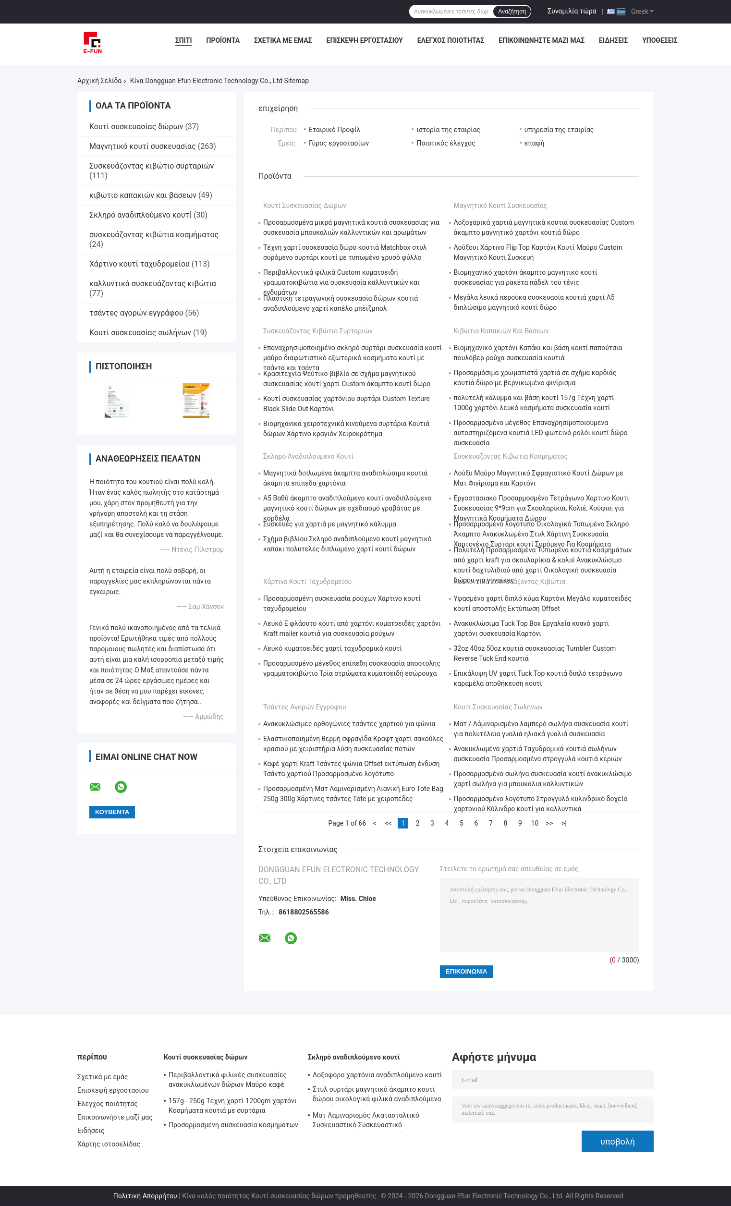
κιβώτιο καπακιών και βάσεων (142, 195)
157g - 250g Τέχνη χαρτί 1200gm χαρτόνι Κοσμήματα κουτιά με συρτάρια (233, 1105)
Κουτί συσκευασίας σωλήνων (140, 332)
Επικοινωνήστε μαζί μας (542, 40)
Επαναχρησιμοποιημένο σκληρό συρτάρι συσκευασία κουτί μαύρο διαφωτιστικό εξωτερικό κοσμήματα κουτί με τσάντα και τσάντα (352, 358)
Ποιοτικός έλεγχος (445, 143)
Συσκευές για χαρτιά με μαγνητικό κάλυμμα (329, 524)
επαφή (534, 143)
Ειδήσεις (613, 40)
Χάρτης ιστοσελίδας (108, 1144)
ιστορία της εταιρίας (448, 130)
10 (535, 823)
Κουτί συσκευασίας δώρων (136, 126)
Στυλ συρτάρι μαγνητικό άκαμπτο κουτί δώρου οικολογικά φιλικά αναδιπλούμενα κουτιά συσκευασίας (377, 1095)
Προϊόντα (223, 40)
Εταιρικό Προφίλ (334, 130)
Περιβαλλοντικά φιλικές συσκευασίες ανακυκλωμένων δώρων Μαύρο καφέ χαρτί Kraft (228, 1081)
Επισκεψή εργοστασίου (365, 40)
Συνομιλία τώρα (572, 11)
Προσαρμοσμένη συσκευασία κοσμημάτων (233, 1125)
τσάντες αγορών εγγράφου (136, 312)
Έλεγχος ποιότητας (450, 40)
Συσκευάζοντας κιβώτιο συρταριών (151, 166)
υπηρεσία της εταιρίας (559, 130)
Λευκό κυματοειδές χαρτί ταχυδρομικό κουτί (332, 648)
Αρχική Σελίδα (99, 81)
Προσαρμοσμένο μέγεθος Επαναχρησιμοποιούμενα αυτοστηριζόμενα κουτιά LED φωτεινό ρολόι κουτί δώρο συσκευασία (541, 433)
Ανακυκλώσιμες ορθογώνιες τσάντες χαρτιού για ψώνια (349, 724)
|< (374, 823)
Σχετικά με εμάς (283, 40)
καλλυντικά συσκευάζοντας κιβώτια (152, 283)
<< (388, 823)
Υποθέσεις (660, 40)
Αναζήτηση (512, 11)
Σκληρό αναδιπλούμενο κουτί (140, 214)
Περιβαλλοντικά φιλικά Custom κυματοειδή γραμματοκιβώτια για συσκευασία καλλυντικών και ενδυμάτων (341, 282)
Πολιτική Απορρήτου (145, 1196)
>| (564, 823)
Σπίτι (183, 40)
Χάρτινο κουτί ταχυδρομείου (139, 263)
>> (549, 823)
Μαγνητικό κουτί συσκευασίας (142, 146)
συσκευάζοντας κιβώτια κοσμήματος (154, 234)
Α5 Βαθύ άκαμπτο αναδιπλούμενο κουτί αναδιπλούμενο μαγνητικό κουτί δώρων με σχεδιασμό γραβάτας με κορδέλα (347, 508)
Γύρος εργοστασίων (339, 143)
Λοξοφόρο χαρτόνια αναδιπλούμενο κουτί (377, 1075)
